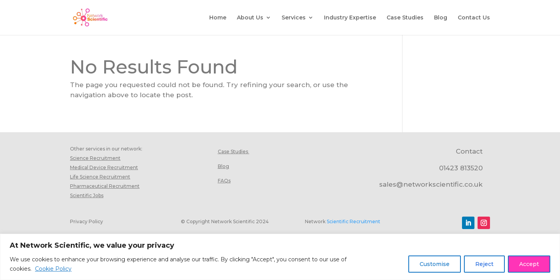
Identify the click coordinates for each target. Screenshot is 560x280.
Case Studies (405, 18)
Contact (469, 151)
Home (217, 18)
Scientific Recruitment (353, 221)
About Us (250, 18)
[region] (280, 257)
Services (294, 18)
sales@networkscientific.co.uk (431, 184)
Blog (440, 18)
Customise (435, 264)
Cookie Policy (53, 268)
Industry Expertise (350, 18)
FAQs (224, 181)
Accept (529, 264)
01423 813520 (461, 168)
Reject (484, 264)
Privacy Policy (86, 221)
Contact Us (474, 18)
